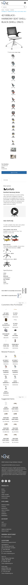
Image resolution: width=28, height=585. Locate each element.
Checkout (3, 524)
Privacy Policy (5, 531)
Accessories (4, 498)
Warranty (3, 513)
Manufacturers (5, 504)
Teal (20, 231)
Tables (3, 492)
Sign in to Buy (14, 172)
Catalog (3, 506)
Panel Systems (5, 494)
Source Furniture (8, 3)
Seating (3, 491)
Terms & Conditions (6, 529)
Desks (2, 489)
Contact (3, 512)
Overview (5, 180)
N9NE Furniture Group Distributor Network (11, 462)
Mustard (5, 232)
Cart (2, 522)
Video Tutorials (5, 510)
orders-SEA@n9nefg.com (7, 563)
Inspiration (4, 508)
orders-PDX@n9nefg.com (7, 573)
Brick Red (11, 232)
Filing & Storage (5, 496)
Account (3, 526)
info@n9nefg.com (7, 537)
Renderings (4, 515)
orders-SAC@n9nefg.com (9, 553)
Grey (18, 231)
